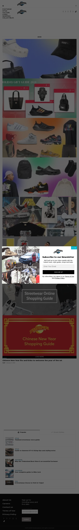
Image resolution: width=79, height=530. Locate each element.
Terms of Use (69, 276)
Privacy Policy (59, 278)
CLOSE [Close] (74, 248)
